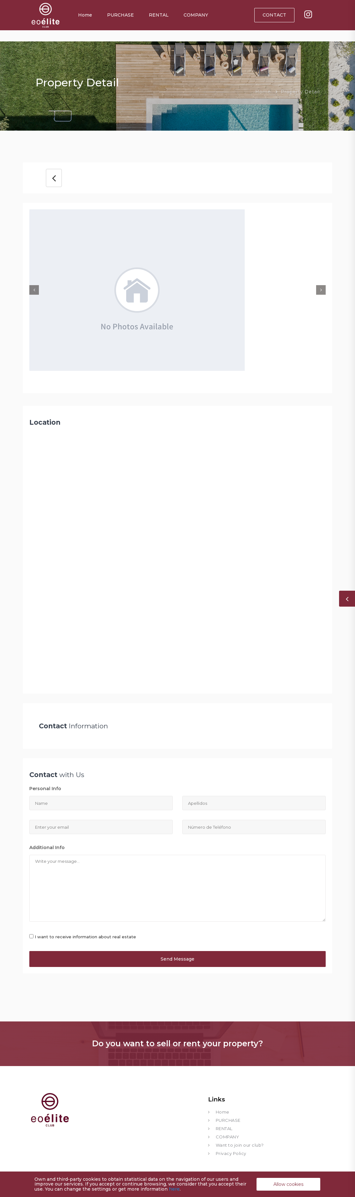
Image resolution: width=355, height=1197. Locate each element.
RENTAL (159, 15)
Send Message (177, 959)
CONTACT (274, 15)
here (174, 1189)
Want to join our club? (240, 1145)
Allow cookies (288, 1184)
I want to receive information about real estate (85, 936)
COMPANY (196, 15)
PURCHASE (120, 15)
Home (85, 15)
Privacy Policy (231, 1153)
